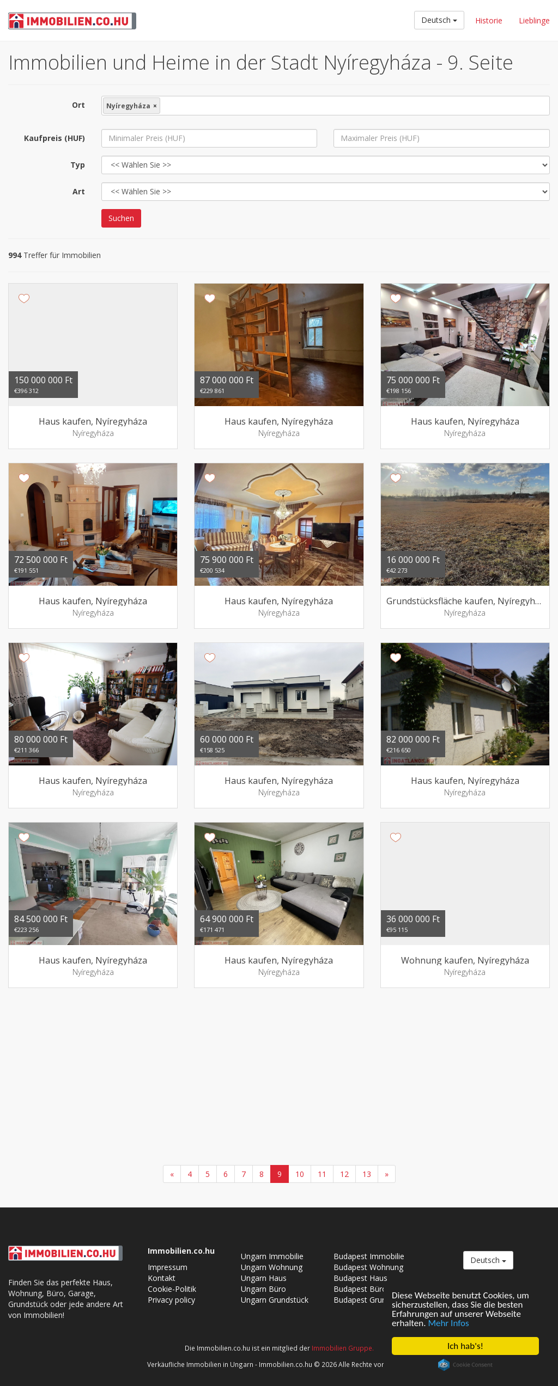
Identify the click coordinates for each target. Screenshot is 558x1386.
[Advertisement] (279, 1078)
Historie (488, 20)
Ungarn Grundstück (274, 1300)
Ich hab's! (465, 1346)
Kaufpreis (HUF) (54, 138)
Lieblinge (534, 20)
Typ (77, 165)
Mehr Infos (448, 1323)
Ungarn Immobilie (272, 1256)
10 (299, 1174)
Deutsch (439, 20)
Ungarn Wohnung (271, 1267)
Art (78, 191)
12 (344, 1174)
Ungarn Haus (264, 1278)
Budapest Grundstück (371, 1300)
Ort (78, 105)
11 (322, 1174)
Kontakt (161, 1278)
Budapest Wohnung (368, 1267)
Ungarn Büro (263, 1289)
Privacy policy (171, 1300)
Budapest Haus (360, 1278)
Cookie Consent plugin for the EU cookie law (465, 1365)
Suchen (121, 218)
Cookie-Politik (172, 1289)
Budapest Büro (360, 1289)
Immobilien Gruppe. (343, 1348)
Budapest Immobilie (368, 1256)
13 (366, 1174)
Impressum (167, 1267)
